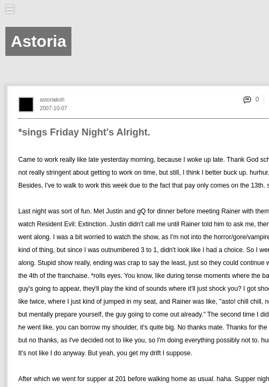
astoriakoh (52, 100)
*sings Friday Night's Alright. (84, 132)
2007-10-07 (53, 108)
